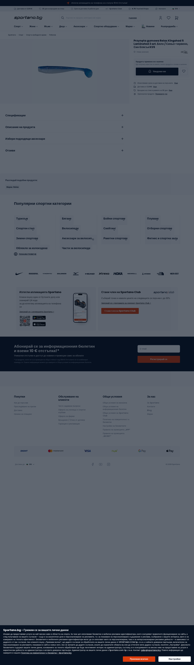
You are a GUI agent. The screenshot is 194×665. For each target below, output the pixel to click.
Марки (129, 26)
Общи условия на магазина (115, 400)
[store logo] (28, 18)
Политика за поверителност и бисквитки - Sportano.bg (46, 653)
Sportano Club (115, 9)
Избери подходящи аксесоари (25, 139)
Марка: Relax (12, 187)
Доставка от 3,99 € (24, 9)
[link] (160, 18)
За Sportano (153, 400)
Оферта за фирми (66, 413)
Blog (149, 407)
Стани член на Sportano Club (120, 308)
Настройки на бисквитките (114, 423)
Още (176, 83)
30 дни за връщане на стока (53, 9)
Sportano (12, 35)
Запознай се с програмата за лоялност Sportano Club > (126, 300)
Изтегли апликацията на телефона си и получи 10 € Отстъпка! (99, 3)
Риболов (52, 35)
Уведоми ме (157, 71)
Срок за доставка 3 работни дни (86, 9)
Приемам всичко (139, 659)
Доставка (18, 407)
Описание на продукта (20, 127)
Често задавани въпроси (69, 403)
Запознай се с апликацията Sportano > (36, 309)
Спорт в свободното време (36, 35)
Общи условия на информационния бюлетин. (74, 359)
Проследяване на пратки (25, 403)
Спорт (21, 35)
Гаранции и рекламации (69, 421)
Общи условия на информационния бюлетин (115, 405)
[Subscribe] (159, 356)
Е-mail (143, 346)
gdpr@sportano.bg (151, 650)
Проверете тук (161, 94)
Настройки (175, 659)
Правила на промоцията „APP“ (116, 426)
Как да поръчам (21, 400)
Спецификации (15, 115)
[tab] (64, 114)
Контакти (162, 9)
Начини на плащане (23, 411)
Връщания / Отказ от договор (71, 417)
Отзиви (10, 150)
